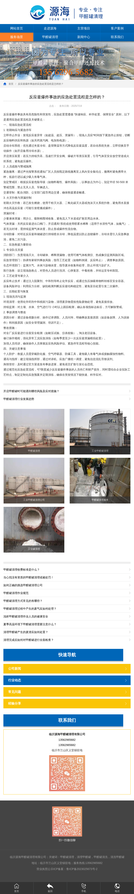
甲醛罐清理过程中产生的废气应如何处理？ (30, 608)
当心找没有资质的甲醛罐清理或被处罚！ (28, 577)
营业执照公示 (45, 869)
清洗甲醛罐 (117, 857)
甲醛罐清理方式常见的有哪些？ (23, 600)
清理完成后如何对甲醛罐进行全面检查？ (28, 639)
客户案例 (117, 28)
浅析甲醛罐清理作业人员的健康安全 (25, 616)
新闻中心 (83, 37)
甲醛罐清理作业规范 (16, 593)
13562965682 (67, 739)
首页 (11, 84)
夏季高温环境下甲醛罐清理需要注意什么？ (30, 624)
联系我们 (117, 37)
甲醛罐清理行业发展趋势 (18, 399)
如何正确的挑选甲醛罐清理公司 (23, 585)
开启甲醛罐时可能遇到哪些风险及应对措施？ (31, 391)
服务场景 (16, 37)
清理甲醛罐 (84, 857)
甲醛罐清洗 (101, 857)
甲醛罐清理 (50, 37)
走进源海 (50, 28)
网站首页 (16, 28)
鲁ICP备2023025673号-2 (81, 869)
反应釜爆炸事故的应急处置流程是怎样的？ (41, 84)
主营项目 (83, 28)
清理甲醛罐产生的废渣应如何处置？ (25, 632)
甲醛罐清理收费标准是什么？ (21, 569)
